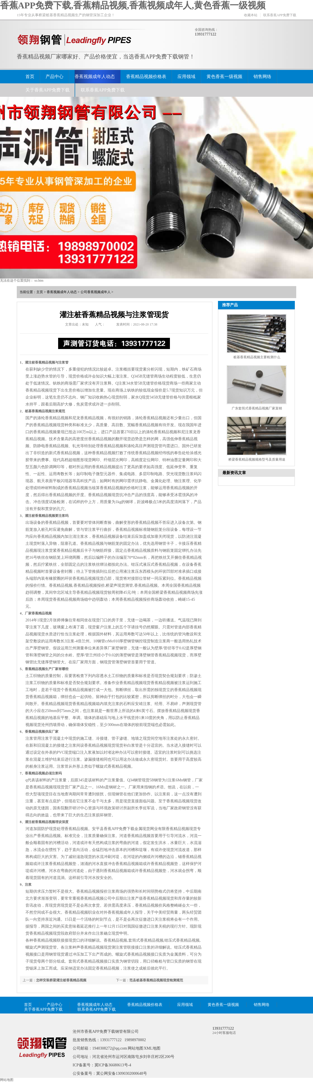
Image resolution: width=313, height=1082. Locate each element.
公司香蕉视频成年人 (95, 292)
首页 (29, 76)
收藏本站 (250, 15)
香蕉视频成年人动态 (95, 76)
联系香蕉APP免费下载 (279, 15)
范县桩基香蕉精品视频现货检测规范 (156, 980)
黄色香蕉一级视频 (224, 76)
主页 (39, 292)
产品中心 (54, 76)
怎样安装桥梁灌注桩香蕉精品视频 (61, 980)
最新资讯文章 (234, 473)
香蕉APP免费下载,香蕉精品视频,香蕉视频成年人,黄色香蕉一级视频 (132, 5)
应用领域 (186, 76)
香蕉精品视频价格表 (146, 76)
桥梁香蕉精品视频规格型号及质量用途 (256, 459)
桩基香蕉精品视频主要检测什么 (256, 357)
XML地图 (152, 1048)
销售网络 (262, 76)
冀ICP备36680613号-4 (112, 1065)
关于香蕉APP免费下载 (47, 90)
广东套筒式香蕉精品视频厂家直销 (257, 408)
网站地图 (135, 1048)
